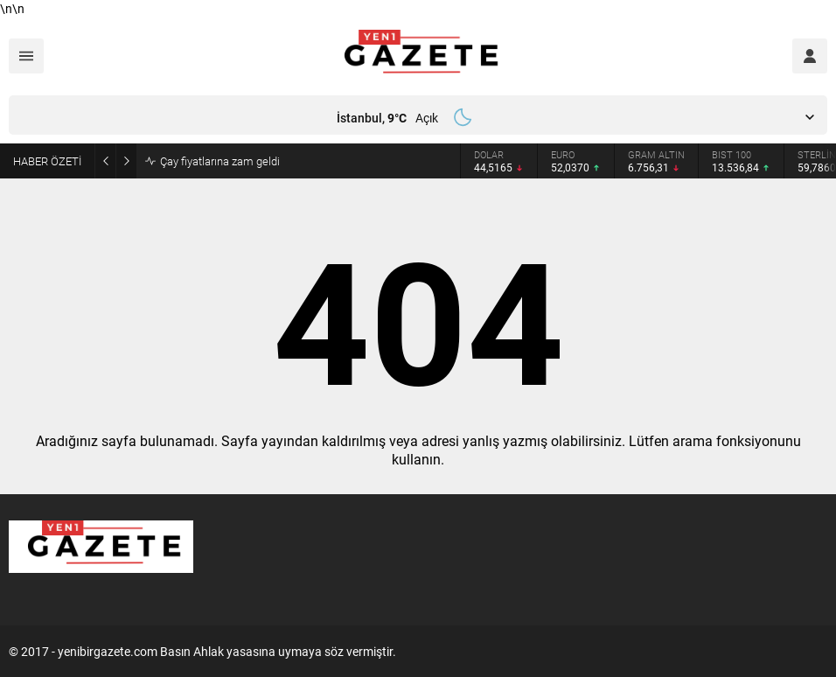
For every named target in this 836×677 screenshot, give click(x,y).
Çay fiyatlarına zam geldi (220, 161)
